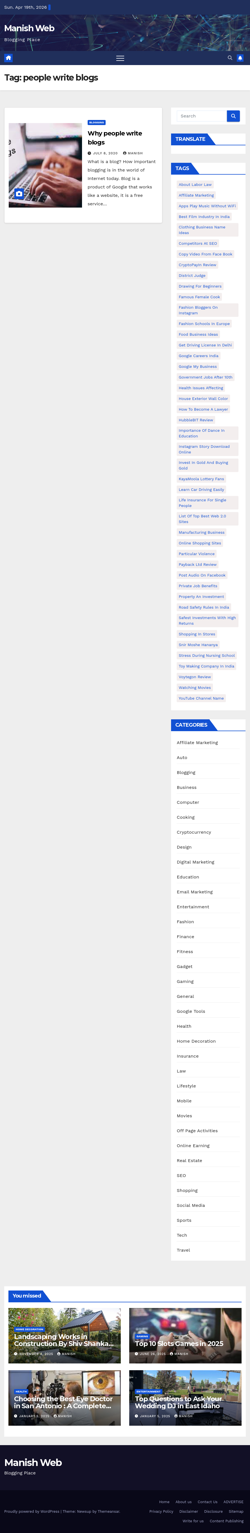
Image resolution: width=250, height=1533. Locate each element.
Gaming (185, 981)
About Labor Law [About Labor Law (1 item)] (195, 184)
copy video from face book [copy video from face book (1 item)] (205, 254)
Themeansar (108, 1511)
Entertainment (193, 906)
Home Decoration (196, 1041)
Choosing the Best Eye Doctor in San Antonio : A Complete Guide (63, 1406)
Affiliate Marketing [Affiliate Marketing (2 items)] (196, 195)
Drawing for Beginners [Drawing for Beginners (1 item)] (200, 286)
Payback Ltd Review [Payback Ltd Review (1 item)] (198, 564)
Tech (182, 1235)
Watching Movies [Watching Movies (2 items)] (195, 687)
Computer (188, 802)
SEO (181, 1175)
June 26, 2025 (153, 1354)
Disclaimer (188, 1511)
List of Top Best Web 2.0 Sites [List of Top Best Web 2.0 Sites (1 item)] (202, 519)
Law (181, 1071)
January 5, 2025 (35, 1416)
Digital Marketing (195, 862)
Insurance (188, 1056)
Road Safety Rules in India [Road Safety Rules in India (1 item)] (204, 607)
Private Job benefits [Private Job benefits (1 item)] (198, 586)
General (185, 996)
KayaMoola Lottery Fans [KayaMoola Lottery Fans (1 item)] (201, 479)
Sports (184, 1220)
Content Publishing (227, 1521)
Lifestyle (186, 1086)
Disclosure (213, 1511)
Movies (184, 1115)
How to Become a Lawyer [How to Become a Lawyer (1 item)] (203, 409)
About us (184, 1502)
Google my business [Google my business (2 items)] (198, 366)
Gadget (184, 966)
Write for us (193, 1521)
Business (187, 787)
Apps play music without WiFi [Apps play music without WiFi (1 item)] (207, 206)
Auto (182, 757)
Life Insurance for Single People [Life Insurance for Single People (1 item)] (202, 503)
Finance (185, 936)
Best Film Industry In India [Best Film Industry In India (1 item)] (204, 216)
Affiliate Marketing (197, 742)
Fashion (185, 921)
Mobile (184, 1100)
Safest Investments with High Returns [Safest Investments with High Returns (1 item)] (207, 620)
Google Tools (191, 1011)
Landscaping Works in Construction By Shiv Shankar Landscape (62, 1343)
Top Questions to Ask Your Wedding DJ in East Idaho (178, 1402)
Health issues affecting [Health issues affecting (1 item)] (201, 388)
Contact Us (208, 1502)
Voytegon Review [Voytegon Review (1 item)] (195, 677)
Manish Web (29, 28)
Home (164, 1502)
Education (188, 877)
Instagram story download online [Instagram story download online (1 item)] (204, 449)
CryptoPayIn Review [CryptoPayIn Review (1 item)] (197, 264)
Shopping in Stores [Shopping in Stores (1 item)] (197, 634)
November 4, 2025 (36, 1354)
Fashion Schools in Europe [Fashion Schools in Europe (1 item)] (204, 323)
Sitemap (236, 1511)
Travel (183, 1250)
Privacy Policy (161, 1511)
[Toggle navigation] (120, 58)
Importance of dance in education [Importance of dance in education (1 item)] (201, 433)
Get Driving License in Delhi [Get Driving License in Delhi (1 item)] (205, 345)
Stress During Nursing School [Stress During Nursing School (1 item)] (207, 655)
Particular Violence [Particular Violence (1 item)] (197, 553)
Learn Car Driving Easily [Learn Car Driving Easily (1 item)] (201, 489)
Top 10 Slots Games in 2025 (179, 1344)
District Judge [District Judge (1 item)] (192, 275)
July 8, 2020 (106, 153)
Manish (133, 153)
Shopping (187, 1190)
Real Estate (189, 1160)
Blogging (96, 122)
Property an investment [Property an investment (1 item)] (201, 596)
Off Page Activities (197, 1130)
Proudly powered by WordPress (32, 1511)
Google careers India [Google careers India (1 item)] (198, 355)
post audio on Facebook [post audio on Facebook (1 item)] (202, 575)
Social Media (191, 1205)
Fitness (185, 951)
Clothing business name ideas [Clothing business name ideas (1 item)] (202, 230)
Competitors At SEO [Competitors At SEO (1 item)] (198, 243)
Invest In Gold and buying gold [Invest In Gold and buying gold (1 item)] (203, 465)
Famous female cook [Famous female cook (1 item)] (199, 297)
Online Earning (193, 1145)
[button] (230, 58)
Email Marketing (195, 892)
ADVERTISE (234, 1502)
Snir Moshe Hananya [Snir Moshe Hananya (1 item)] (198, 644)
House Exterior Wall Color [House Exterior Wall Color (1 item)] (203, 398)
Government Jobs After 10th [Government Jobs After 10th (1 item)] (205, 377)
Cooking (185, 817)
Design (184, 847)
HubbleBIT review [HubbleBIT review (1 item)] (196, 420)
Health (184, 1026)
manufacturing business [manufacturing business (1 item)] (201, 532)
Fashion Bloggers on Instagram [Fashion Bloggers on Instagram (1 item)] (198, 310)
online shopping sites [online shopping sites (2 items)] (200, 543)
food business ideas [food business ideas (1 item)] (198, 334)
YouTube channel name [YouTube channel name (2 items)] (201, 698)
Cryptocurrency (194, 832)
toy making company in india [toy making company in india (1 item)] (206, 666)
